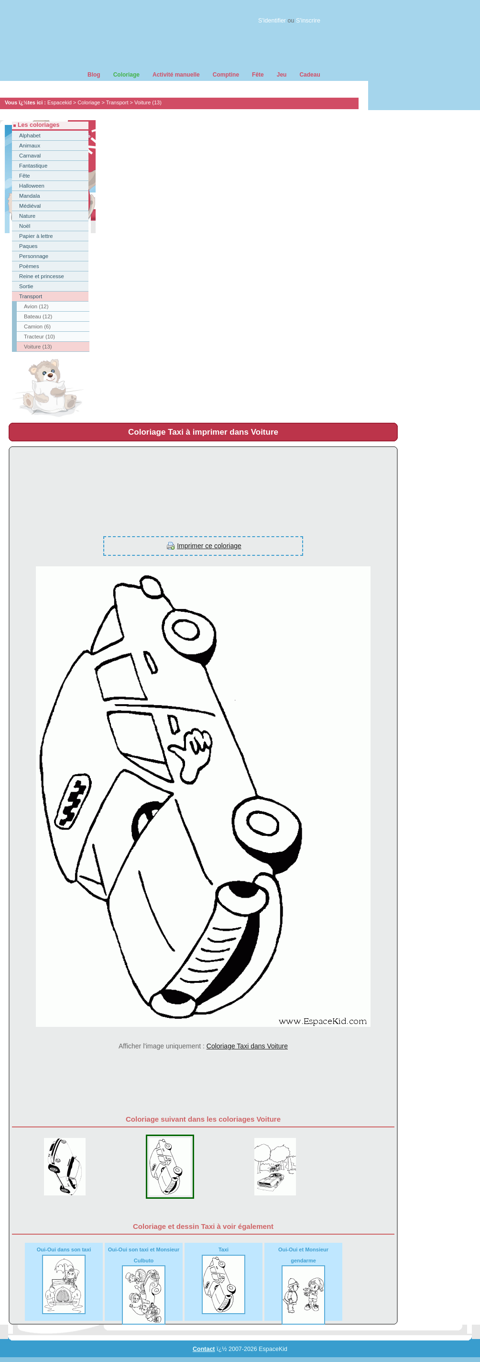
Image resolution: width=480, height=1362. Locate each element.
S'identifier (272, 20)
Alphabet (30, 135)
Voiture (148, 102)
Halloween (31, 186)
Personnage (33, 256)
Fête (24, 176)
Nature (27, 216)
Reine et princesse (41, 276)
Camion (37, 326)
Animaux (29, 145)
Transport (117, 102)
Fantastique (33, 166)
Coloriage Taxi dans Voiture (247, 1046)
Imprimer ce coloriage (209, 546)
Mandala (29, 196)
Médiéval (30, 206)
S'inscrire (308, 20)
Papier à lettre (36, 236)
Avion (36, 306)
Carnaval (30, 155)
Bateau (38, 316)
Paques (28, 246)
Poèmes (29, 266)
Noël (24, 226)
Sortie (26, 286)
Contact (204, 1349)
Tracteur (39, 336)
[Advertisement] (184, 486)
